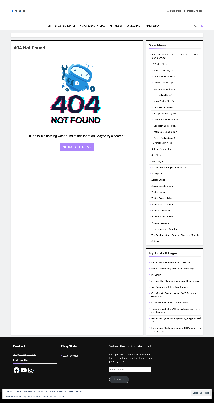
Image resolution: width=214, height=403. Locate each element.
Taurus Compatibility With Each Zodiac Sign (172, 268)
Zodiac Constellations (162, 186)
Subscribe (119, 379)
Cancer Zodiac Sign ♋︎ (164, 89)
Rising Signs (157, 173)
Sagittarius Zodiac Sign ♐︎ (166, 119)
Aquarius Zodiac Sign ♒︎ (165, 132)
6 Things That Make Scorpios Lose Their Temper (175, 281)
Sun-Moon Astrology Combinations (168, 167)
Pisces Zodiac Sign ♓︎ (164, 138)
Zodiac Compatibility (161, 198)
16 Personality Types (92, 26)
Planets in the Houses (162, 216)
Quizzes (155, 241)
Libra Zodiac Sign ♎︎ (163, 107)
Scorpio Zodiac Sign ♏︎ (165, 113)
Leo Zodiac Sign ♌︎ (163, 95)
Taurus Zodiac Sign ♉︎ (164, 76)
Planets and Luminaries (163, 204)
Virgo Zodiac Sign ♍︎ (164, 101)
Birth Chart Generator (62, 26)
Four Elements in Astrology (164, 229)
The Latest (156, 274)
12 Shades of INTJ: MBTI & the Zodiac (169, 302)
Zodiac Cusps (158, 180)
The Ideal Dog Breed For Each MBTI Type (171, 262)
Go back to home (77, 147)
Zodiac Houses (159, 192)
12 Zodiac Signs (159, 64)
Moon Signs (157, 161)
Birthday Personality (161, 149)
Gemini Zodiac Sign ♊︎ (164, 82)
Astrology (116, 26)
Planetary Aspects (160, 223)
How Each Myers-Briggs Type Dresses (169, 287)
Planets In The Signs (161, 210)
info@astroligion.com (24, 354)
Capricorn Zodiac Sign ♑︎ (166, 125)
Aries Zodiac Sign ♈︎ (164, 70)
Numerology (152, 26)
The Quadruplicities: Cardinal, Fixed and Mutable (175, 235)
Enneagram (133, 26)
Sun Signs (156, 155)
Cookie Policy (58, 397)
